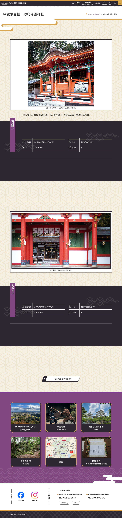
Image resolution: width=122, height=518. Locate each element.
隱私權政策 (22, 514)
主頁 (73, 3)
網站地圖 (13, 514)
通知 (115, 3)
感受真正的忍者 (104, 3)
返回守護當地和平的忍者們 (63, 379)
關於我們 (63, 503)
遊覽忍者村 (110, 3)
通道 (75, 503)
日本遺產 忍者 (78, 3)
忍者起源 (97, 3)
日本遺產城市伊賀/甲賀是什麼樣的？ (88, 3)
